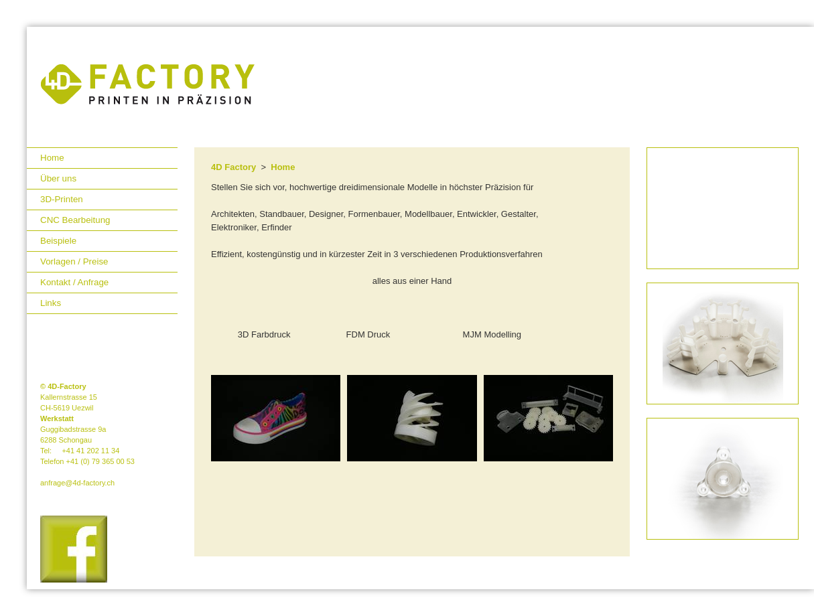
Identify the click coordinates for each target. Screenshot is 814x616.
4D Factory (233, 167)
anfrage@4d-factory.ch (77, 483)
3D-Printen (61, 199)
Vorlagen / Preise (74, 261)
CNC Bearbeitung (75, 220)
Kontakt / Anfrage (74, 282)
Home (52, 158)
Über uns (58, 178)
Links (50, 303)
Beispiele (58, 241)
